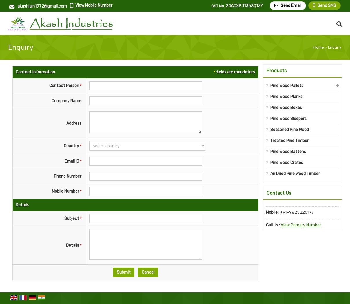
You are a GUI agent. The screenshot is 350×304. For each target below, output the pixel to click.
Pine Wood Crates (286, 162)
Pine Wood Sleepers (288, 118)
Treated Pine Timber (289, 140)
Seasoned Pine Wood (289, 129)
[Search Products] (338, 24)
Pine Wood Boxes (286, 107)
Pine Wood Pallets (286, 85)
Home (318, 47)
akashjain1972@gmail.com (42, 6)
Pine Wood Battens (288, 151)
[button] (93, 5)
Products (277, 70)
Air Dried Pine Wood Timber (295, 173)
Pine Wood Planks (286, 96)
